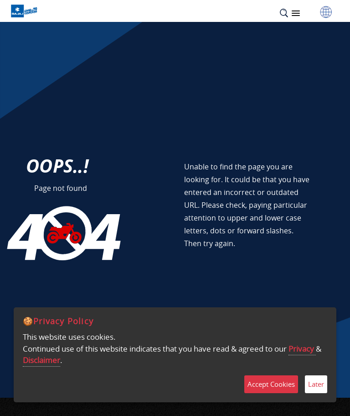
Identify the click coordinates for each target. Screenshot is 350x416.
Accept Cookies (271, 384)
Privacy (302, 348)
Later (316, 384)
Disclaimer (41, 360)
